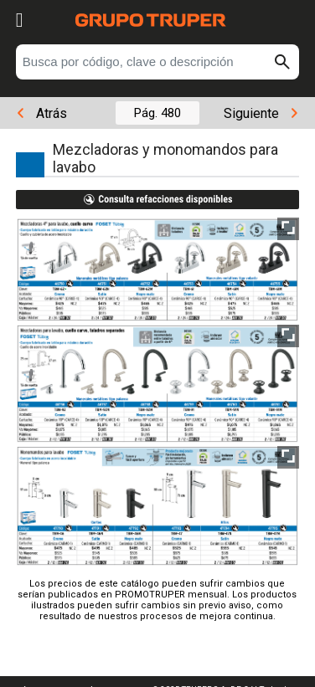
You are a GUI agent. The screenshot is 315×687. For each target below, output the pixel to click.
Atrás (42, 113)
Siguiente (260, 113)
